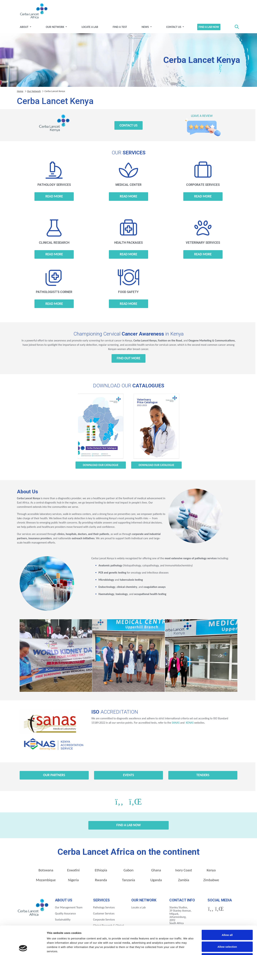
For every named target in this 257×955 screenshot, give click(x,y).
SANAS (176, 722)
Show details (187, 947)
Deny (227, 931)
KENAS (189, 722)
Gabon (128, 870)
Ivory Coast (183, 870)
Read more (54, 196)
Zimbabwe (211, 880)
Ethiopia (101, 870)
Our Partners (54, 775)
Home (20, 91)
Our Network (55, 27)
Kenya (211, 870)
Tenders (202, 775)
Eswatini (73, 870)
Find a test (120, 27)
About (24, 27)
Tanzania (128, 880)
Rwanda (101, 880)
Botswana (45, 870)
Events (128, 775)
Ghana (156, 870)
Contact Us (174, 27)
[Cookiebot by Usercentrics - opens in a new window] (23, 948)
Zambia (183, 880)
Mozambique (46, 880)
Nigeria (73, 880)
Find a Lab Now (209, 27)
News (145, 27)
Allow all (227, 908)
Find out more (128, 358)
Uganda (156, 880)
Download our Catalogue (100, 465)
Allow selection (227, 919)
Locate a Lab (90, 27)
